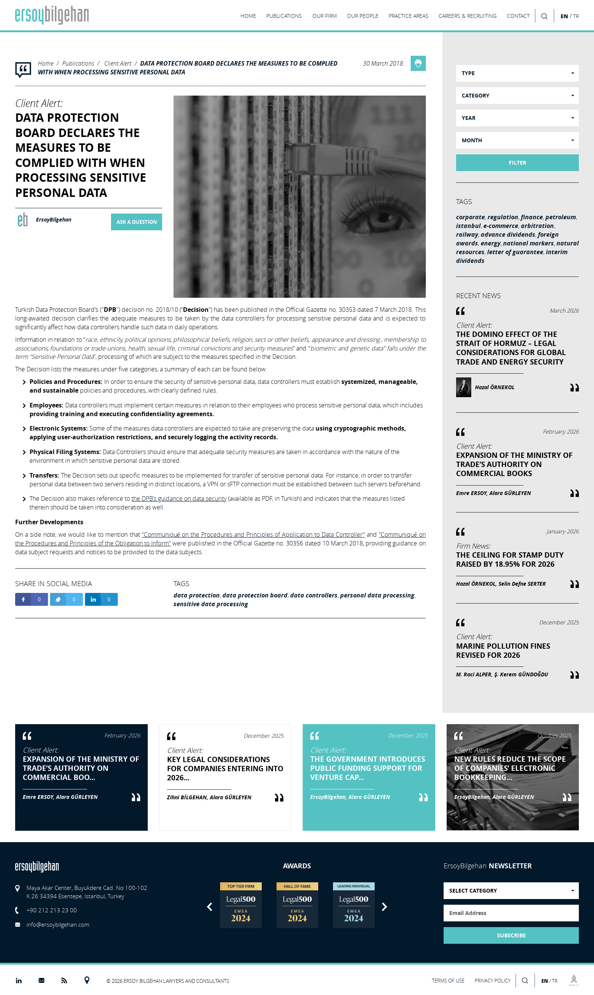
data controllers (314, 595)
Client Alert (117, 63)
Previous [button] (209, 906)
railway (467, 234)
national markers (528, 243)
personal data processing (377, 595)
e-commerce (500, 226)
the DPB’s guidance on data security (179, 498)
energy (490, 243)
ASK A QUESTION (137, 221)
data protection (197, 595)
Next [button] (384, 906)
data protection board (255, 595)
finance (532, 217)
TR (576, 16)
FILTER (517, 163)
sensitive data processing (211, 604)
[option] (241, 905)
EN (564, 16)
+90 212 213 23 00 (52, 910)
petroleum (561, 217)
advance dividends (508, 234)
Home (45, 63)
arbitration (537, 226)
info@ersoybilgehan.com (58, 924)
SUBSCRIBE (511, 935)
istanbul (468, 226)
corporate (470, 217)
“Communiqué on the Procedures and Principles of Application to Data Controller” (253, 534)
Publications (78, 63)
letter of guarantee (515, 252)
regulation (503, 217)
